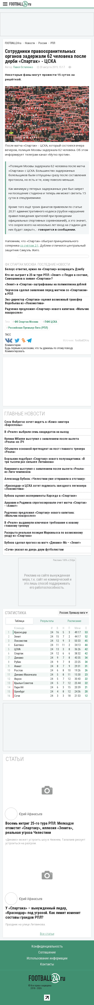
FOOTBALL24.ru (20, 4)
